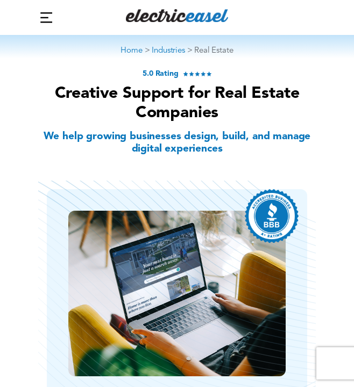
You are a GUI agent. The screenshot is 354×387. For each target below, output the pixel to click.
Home (131, 50)
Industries (168, 50)
